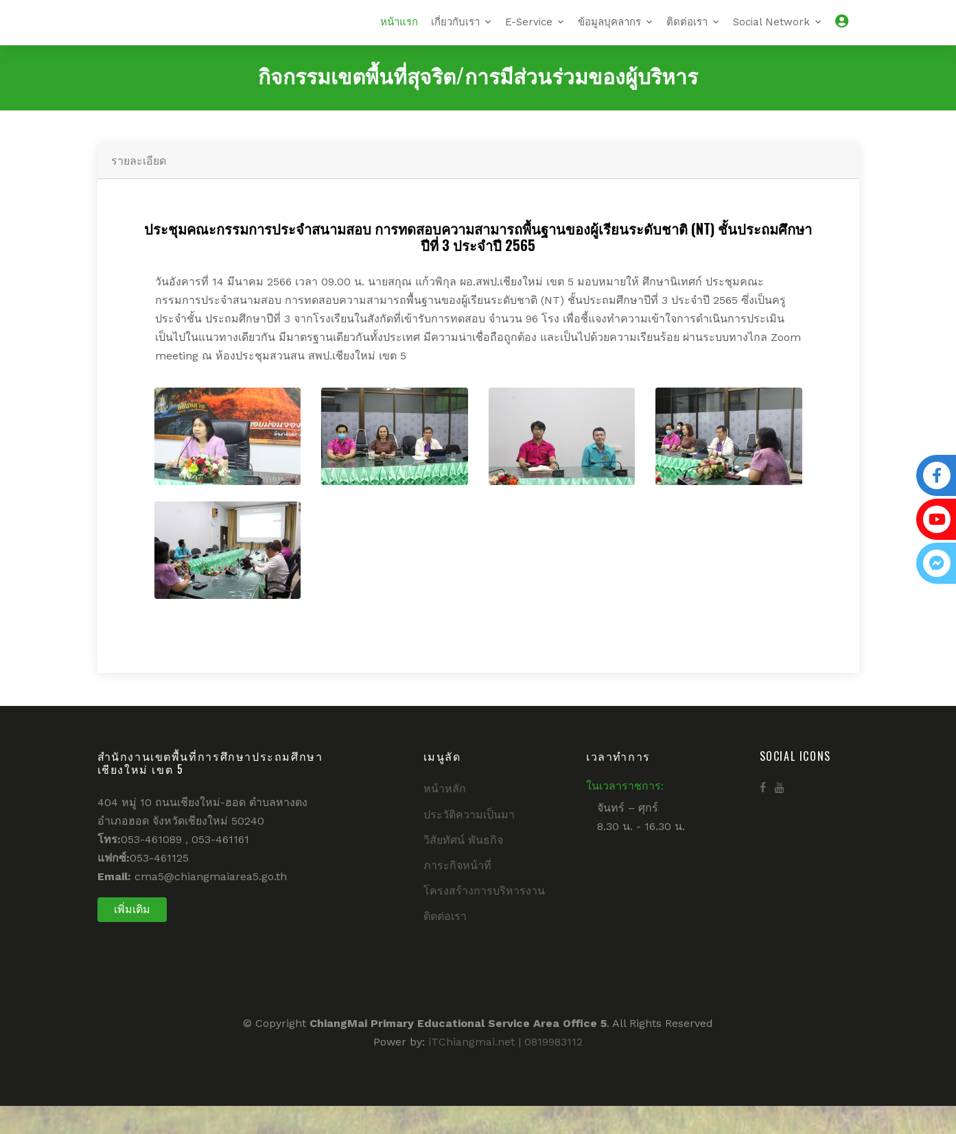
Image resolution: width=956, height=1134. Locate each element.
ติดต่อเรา (687, 35)
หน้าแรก (399, 35)
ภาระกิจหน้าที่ (457, 893)
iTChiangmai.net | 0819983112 (505, 1069)
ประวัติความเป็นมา (469, 842)
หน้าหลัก (444, 816)
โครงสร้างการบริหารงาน (484, 918)
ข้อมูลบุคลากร (609, 35)
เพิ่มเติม (132, 936)
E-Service (528, 35)
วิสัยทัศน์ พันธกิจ (463, 867)
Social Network (771, 35)
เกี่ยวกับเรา (455, 35)
